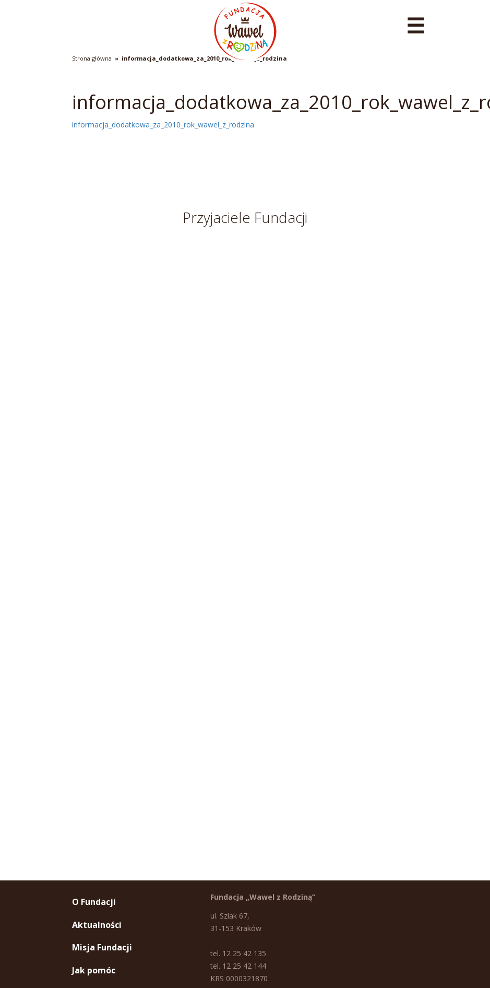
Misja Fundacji (102, 947)
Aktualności (97, 925)
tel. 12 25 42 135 (238, 953)
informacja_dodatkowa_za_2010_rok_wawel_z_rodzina (204, 58)
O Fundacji (94, 902)
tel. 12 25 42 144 (238, 966)
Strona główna (92, 58)
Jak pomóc (93, 970)
